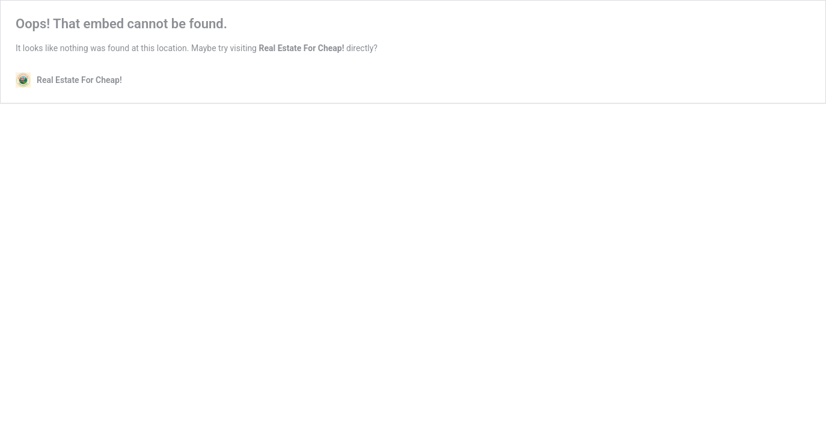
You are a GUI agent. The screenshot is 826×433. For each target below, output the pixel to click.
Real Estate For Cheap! (301, 48)
